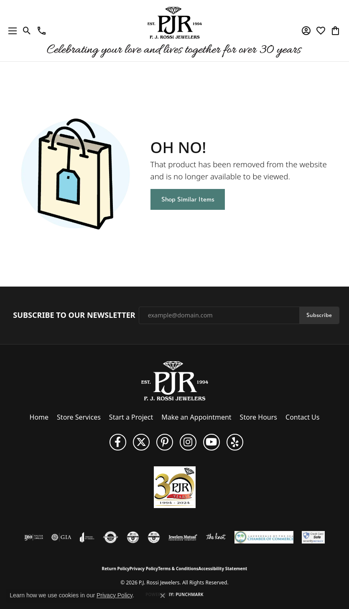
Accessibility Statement (223, 568)
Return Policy (116, 568)
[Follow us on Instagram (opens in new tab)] (188, 442)
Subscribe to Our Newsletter (74, 315)
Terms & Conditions (178, 568)
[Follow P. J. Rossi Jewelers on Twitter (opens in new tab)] (141, 442)
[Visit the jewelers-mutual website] (182, 537)
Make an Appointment (196, 417)
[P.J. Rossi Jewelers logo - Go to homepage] (175, 31)
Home (39, 417)
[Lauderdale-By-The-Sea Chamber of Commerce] (263, 537)
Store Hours (258, 417)
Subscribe (319, 315)
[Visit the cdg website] (133, 537)
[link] (41, 31)
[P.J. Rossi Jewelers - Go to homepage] (174, 380)
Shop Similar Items (187, 199)
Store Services (79, 417)
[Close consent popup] (162, 595)
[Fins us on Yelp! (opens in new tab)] (235, 442)
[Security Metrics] (313, 537)
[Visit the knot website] (216, 537)
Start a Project (131, 417)
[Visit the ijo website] (33, 537)
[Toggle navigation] (10, 30)
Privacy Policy (144, 568)
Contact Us (302, 417)
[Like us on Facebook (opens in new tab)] (118, 442)
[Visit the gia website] (61, 537)
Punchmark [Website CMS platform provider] (190, 594)
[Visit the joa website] (87, 537)
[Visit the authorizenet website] (110, 537)
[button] (27, 31)
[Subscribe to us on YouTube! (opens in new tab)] (211, 442)
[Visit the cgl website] (154, 537)
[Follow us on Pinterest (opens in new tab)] (164, 442)
